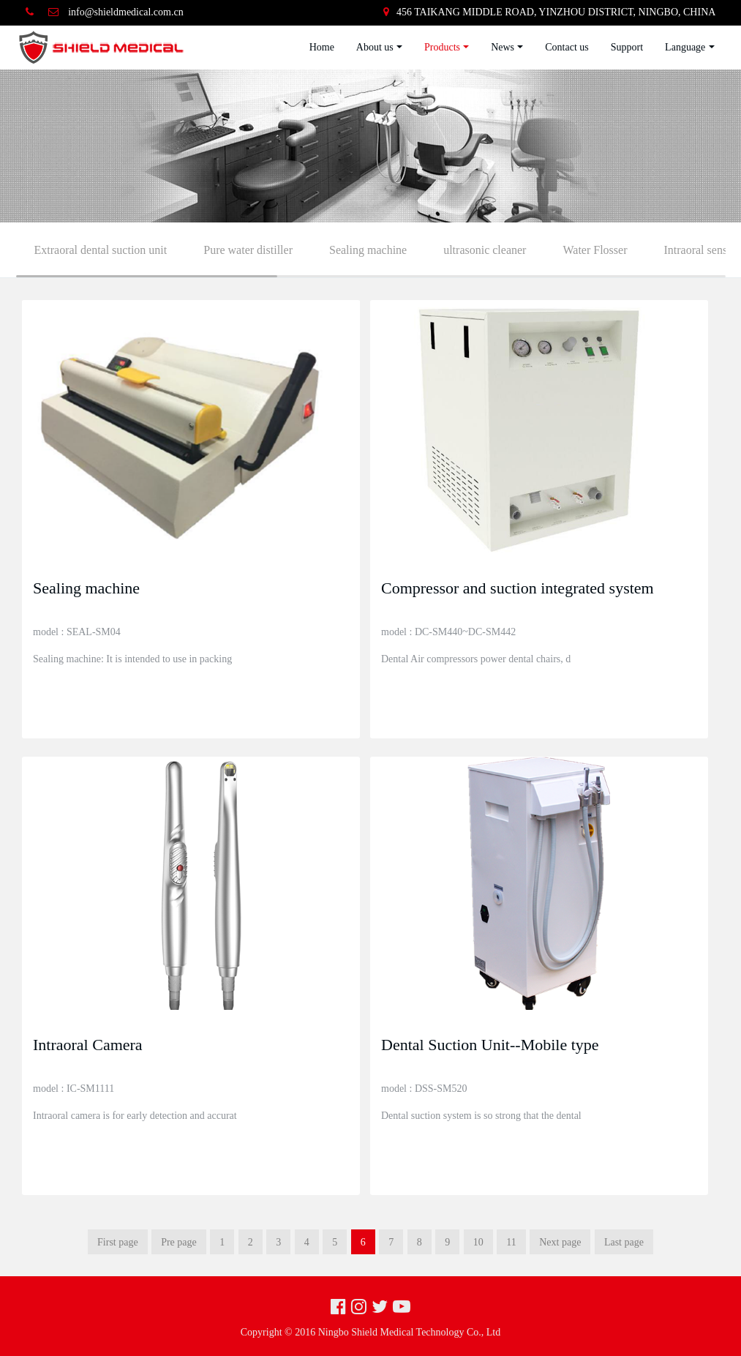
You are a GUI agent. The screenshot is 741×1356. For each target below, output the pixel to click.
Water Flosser (595, 250)
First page (117, 1242)
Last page (624, 1242)
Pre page (179, 1242)
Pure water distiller (248, 250)
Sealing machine (368, 250)
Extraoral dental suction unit (101, 250)
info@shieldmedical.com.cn (126, 12)
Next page (560, 1242)
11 (511, 1242)
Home (321, 47)
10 (478, 1242)
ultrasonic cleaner (484, 250)
